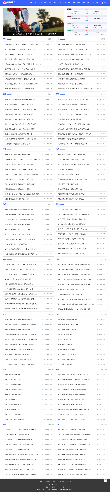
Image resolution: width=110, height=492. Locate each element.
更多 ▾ (97, 2)
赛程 (40, 2)
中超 (64, 2)
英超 (59, 2)
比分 (35, 2)
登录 (105, 2)
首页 (31, 2)
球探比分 (41, 481)
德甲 (69, 2)
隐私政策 (55, 481)
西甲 (73, 2)
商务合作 (48, 481)
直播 (50, 2)
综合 (88, 2)
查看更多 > (51, 39)
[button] (6, 22)
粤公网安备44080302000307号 (56, 487)
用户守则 (62, 481)
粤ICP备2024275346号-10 (55, 484)
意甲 (78, 2)
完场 (45, 2)
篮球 (93, 2)
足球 (54, 2)
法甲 (83, 2)
